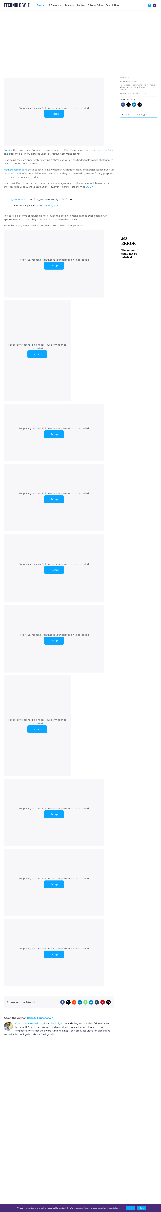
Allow (130, 1208)
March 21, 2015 (50, 205)
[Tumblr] (97, 1002)
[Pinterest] (103, 1002)
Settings (117, 1208)
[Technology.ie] (17, 4)
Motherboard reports (15, 169)
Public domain (141, 87)
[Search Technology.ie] (138, 115)
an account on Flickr (102, 150)
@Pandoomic (19, 199)
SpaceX (8, 150)
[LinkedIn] (80, 1002)
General (134, 81)
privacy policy (97, 1208)
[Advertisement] (139, 158)
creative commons (133, 85)
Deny (141, 1208)
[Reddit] (74, 1002)
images (152, 85)
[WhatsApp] (85, 1002)
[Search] (123, 115)
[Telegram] (91, 1002)
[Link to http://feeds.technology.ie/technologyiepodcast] (154, 5)
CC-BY (89, 186)
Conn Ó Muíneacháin (40, 1017)
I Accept (54, 113)
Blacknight (56, 1023)
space (151, 87)
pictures (130, 87)
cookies (27, 1208)
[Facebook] (62, 1002)
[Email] (108, 1002)
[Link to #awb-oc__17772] (149, 5)
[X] (68, 1002)
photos (123, 87)
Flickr (145, 85)
